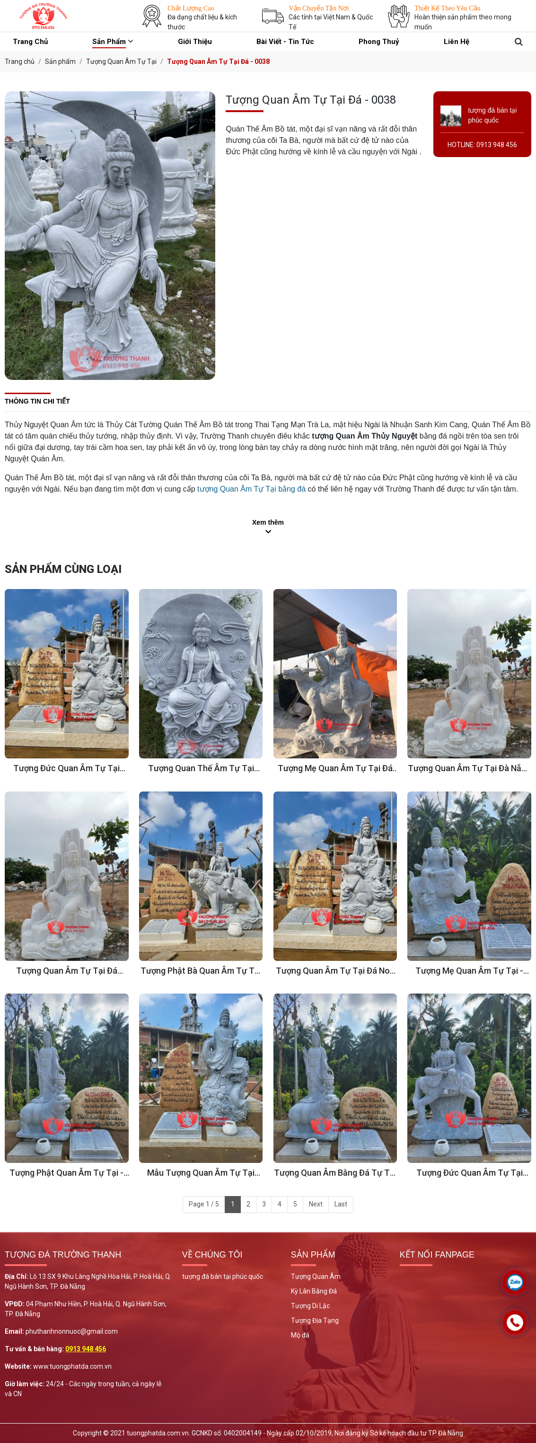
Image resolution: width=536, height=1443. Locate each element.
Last (340, 1204)
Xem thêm (268, 522)
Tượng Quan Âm (316, 1276)
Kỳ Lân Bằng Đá (314, 1291)
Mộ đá (300, 1335)
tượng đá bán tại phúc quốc (222, 1276)
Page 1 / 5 (204, 1204)
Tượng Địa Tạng (315, 1320)
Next (316, 1204)
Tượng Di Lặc (310, 1306)
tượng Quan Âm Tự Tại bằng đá (251, 489)
